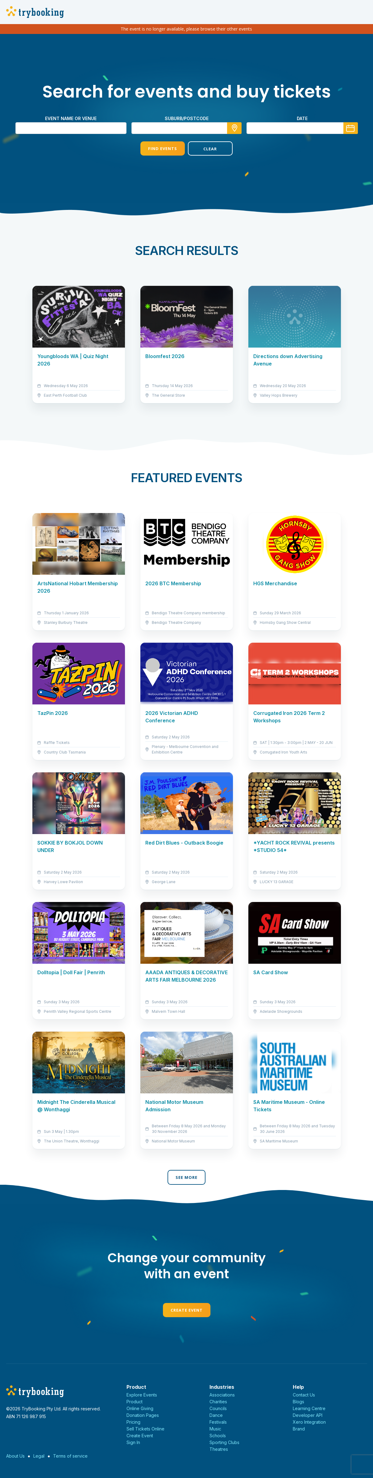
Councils (218, 1408)
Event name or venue (71, 118)
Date (302, 118)
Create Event (187, 1310)
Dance (216, 1415)
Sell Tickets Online (145, 1428)
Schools (217, 1435)
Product (134, 1401)
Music (215, 1428)
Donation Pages (142, 1415)
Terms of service (70, 1456)
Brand (299, 1428)
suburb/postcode (187, 118)
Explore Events (141, 1394)
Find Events (162, 148)
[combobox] (186, 128)
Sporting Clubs (224, 1442)
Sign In (133, 1442)
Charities (218, 1401)
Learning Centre (309, 1408)
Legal (38, 1456)
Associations (222, 1394)
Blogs (298, 1401)
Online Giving (139, 1408)
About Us (15, 1456)
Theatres (218, 1449)
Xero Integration (309, 1422)
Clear (210, 149)
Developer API (307, 1415)
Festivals (218, 1422)
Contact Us (304, 1394)
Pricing (133, 1422)
